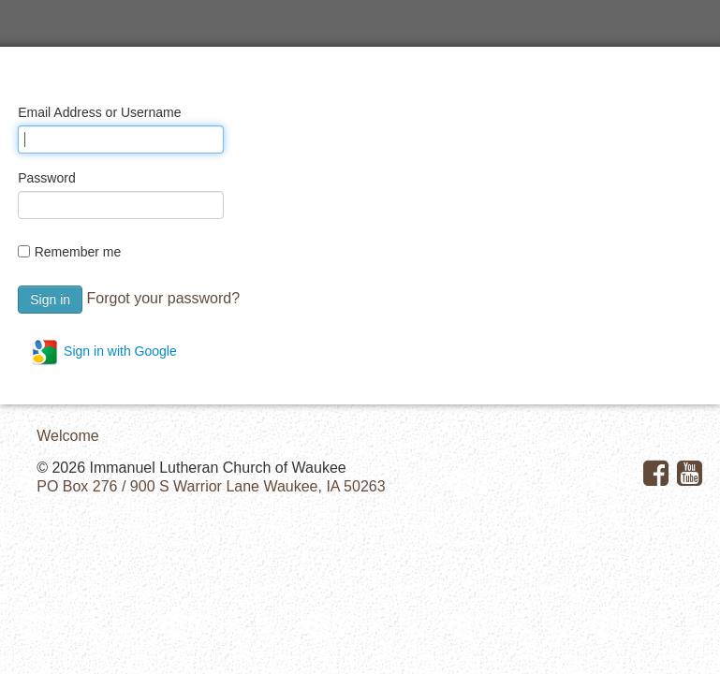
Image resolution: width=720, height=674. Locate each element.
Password (46, 177)
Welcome (67, 436)
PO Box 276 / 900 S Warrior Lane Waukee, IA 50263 (211, 486)
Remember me (78, 251)
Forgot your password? (163, 298)
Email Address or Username (99, 112)
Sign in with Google (103, 352)
